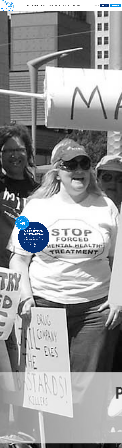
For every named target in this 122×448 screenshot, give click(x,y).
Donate (27, 243)
